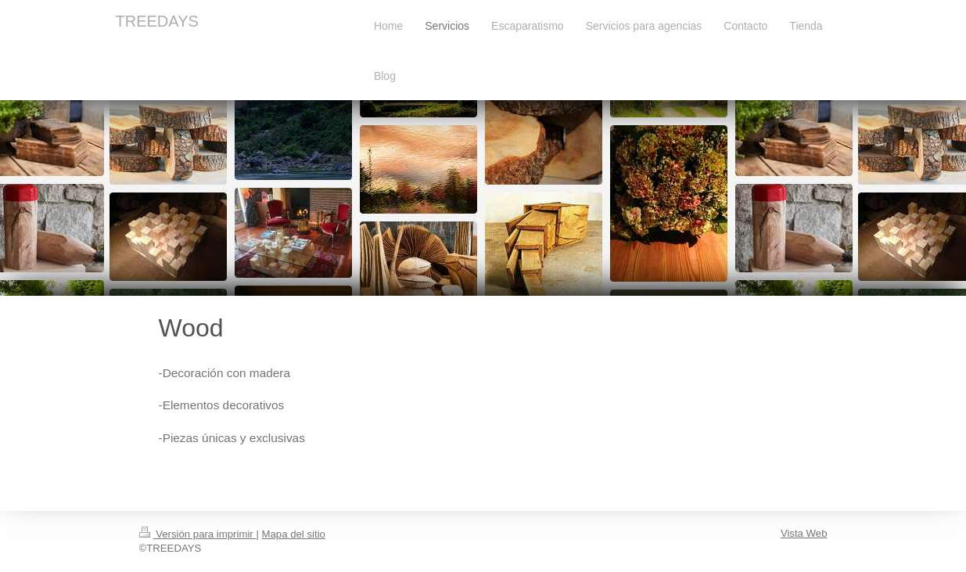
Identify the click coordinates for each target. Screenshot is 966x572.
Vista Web (804, 533)
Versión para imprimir (198, 534)
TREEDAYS (157, 21)
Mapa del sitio (293, 534)
